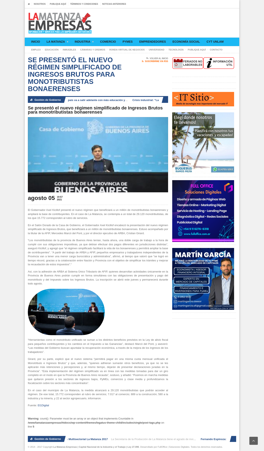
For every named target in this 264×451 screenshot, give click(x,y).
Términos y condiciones (84, 4)
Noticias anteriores (114, 4)
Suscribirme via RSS (155, 61)
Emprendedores (152, 41)
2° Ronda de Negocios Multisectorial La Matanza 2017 (74, 439)
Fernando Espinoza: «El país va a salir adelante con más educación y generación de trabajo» (97, 100)
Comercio (108, 41)
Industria (84, 42)
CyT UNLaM (215, 41)
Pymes (128, 41)
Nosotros (40, 4)
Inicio (35, 41)
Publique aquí (58, 4)
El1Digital (43, 405)
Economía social (186, 41)
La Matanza (57, 42)
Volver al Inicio (157, 58)
